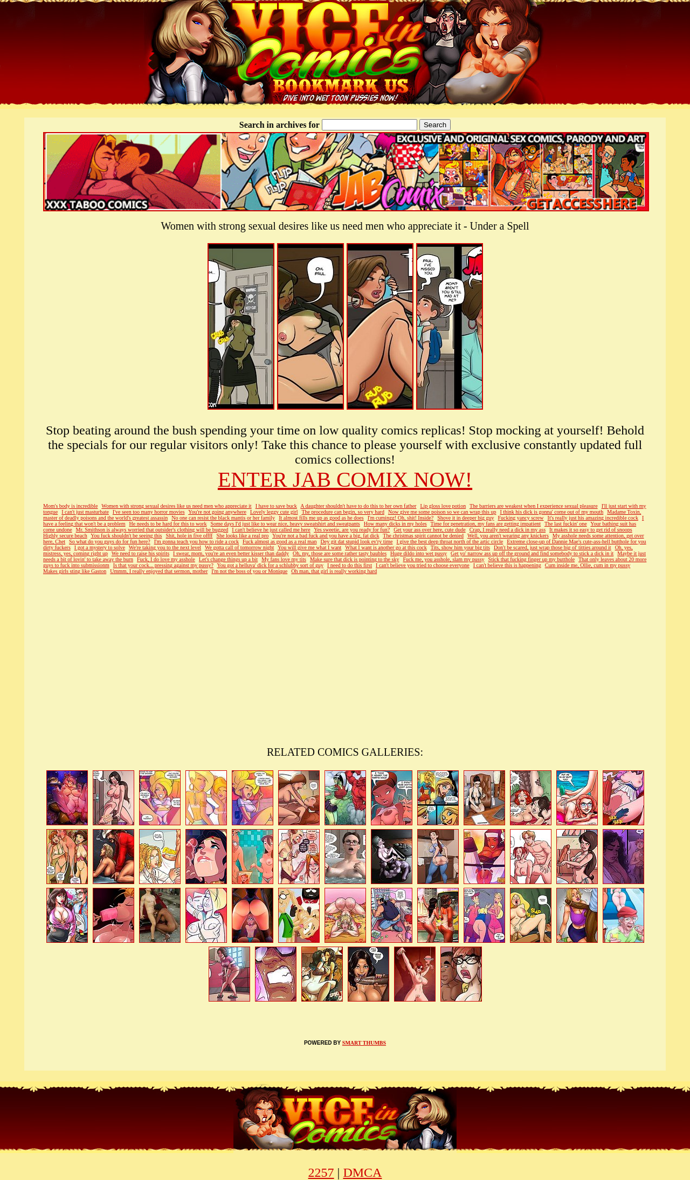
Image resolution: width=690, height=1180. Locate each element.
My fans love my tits (283, 559)
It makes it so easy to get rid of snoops (590, 530)
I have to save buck (276, 506)
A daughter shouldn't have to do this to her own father (358, 506)
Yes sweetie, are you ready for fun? (352, 530)
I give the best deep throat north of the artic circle (450, 541)
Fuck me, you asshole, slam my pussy (443, 559)
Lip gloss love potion (443, 506)
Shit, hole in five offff (188, 536)
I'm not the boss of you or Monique (249, 571)
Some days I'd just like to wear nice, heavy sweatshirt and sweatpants (285, 524)
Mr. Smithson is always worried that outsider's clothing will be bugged (152, 530)
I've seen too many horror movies (149, 512)
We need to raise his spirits (140, 553)
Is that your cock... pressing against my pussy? (163, 565)
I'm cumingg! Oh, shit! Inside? (401, 518)
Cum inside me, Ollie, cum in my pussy (588, 565)
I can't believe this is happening (507, 565)
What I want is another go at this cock (386, 547)
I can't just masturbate (85, 512)
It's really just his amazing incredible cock (593, 518)
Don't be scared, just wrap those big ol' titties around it (552, 547)
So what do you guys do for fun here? (109, 541)
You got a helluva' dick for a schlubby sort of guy (270, 565)
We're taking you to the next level (165, 547)
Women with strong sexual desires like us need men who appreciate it (176, 506)
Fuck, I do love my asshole (166, 559)
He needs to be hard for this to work (168, 524)
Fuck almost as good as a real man (279, 541)
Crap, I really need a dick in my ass (508, 530)
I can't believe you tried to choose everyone (423, 565)
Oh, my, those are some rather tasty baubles (340, 553)
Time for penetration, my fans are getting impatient (486, 524)
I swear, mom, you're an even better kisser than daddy (231, 553)
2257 (321, 1172)
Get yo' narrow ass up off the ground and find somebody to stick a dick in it (532, 553)
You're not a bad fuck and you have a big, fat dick (326, 536)
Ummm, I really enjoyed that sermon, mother (159, 571)
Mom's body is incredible (70, 506)
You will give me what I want (309, 547)
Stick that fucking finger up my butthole (531, 559)
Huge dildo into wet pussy (418, 553)
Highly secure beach (65, 536)
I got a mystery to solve (99, 547)
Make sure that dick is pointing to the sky (354, 559)
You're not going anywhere (217, 512)
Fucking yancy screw (521, 518)
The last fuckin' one (565, 524)
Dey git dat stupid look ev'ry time (356, 541)
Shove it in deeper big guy (465, 518)
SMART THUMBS (364, 1043)
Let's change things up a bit (228, 559)
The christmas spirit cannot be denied (423, 536)
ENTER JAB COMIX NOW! (345, 479)
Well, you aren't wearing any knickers (508, 536)
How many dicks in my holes (395, 524)
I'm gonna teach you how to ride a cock (196, 541)
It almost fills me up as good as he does (321, 518)
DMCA (362, 1172)
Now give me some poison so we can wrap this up (442, 512)
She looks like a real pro (242, 536)
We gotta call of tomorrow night (239, 547)
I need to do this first (349, 565)
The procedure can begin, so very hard (342, 512)
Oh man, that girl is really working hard (334, 571)
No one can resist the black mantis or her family (223, 518)
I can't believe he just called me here (271, 530)
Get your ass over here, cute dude (430, 530)
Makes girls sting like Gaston (74, 571)
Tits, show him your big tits (460, 547)
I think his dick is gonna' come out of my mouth (551, 512)
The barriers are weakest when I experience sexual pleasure (534, 506)
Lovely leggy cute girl (274, 512)
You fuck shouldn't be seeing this (126, 536)
